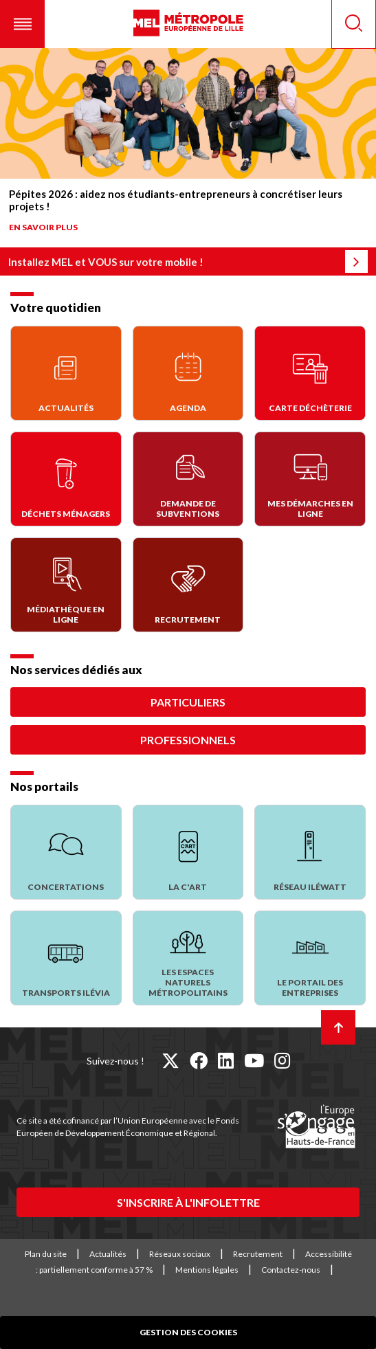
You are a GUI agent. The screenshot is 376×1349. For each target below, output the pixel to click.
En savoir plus (43, 227)
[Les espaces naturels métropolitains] (188, 958)
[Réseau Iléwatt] (310, 852)
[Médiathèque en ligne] (66, 585)
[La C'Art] (188, 852)
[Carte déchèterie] (310, 373)
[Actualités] (66, 373)
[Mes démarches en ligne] (310, 479)
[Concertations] (66, 852)
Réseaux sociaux (179, 1254)
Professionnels (188, 739)
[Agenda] (188, 373)
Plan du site (46, 1254)
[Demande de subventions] (188, 479)
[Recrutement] (188, 585)
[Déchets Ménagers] (66, 479)
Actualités (107, 1254)
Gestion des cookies (188, 1332)
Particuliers (188, 702)
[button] (22, 24)
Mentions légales (207, 1269)
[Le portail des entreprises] (310, 958)
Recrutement (258, 1254)
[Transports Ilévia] (66, 958)
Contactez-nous (290, 1269)
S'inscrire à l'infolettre (188, 1202)
